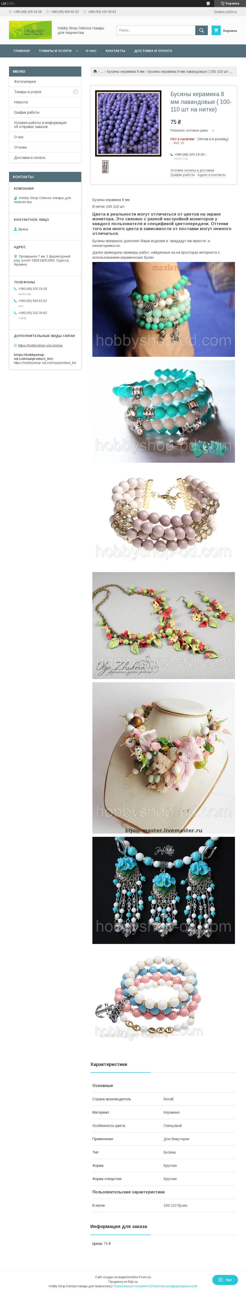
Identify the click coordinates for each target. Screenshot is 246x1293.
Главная (22, 51)
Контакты (115, 51)
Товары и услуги (55, 51)
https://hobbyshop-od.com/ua (40, 345)
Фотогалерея (25, 82)
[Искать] (201, 30)
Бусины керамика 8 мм (125, 72)
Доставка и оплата (153, 51)
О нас (91, 51)
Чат (225, 1280)
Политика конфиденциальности (174, 1286)
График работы (26, 112)
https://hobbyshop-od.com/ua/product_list (45, 363)
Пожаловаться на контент (131, 1286)
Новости (21, 102)
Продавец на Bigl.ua (123, 1281)
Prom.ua (145, 1277)
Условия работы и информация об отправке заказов (40, 125)
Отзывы (20, 147)
